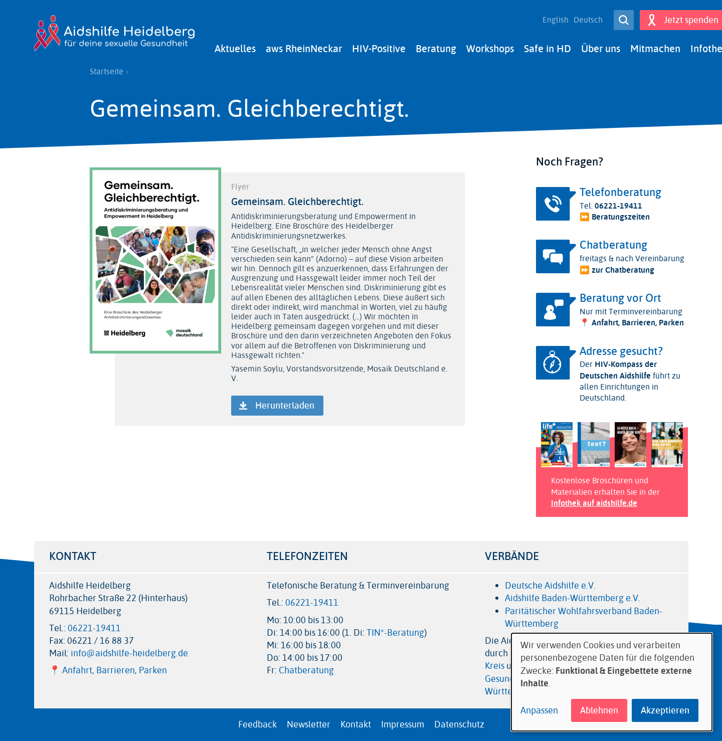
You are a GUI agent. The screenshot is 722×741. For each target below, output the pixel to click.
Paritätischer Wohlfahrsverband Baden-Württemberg (583, 617)
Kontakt (355, 724)
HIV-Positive (379, 49)
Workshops (490, 49)
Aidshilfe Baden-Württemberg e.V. (572, 598)
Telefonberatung (620, 192)
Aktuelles (235, 49)
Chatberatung (613, 245)
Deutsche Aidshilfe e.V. (550, 585)
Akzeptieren (665, 710)
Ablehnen (599, 710)
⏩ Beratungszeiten (615, 217)
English (556, 20)
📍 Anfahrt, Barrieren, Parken (632, 322)
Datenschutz (459, 724)
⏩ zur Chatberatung (617, 270)
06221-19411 (618, 206)
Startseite (106, 71)
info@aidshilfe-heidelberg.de (129, 653)
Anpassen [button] (539, 710)
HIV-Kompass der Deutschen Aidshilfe (618, 369)
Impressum (402, 724)
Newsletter (308, 724)
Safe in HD (547, 49)
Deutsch (588, 20)
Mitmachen (655, 49)
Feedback (257, 724)
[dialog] (611, 682)
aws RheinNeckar (304, 49)
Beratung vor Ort (620, 298)
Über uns (600, 49)
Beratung (436, 49)
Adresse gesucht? (621, 351)
